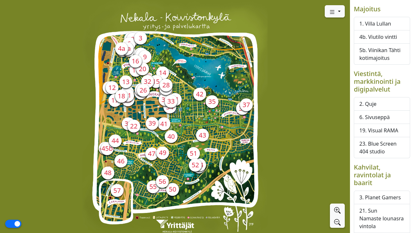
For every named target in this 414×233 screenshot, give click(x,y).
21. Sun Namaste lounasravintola (381, 218)
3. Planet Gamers (380, 197)
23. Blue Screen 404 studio (378, 147)
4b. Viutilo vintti (378, 36)
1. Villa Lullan (375, 23)
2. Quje (367, 103)
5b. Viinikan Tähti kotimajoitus (379, 54)
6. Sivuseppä (374, 117)
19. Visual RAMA (378, 130)
